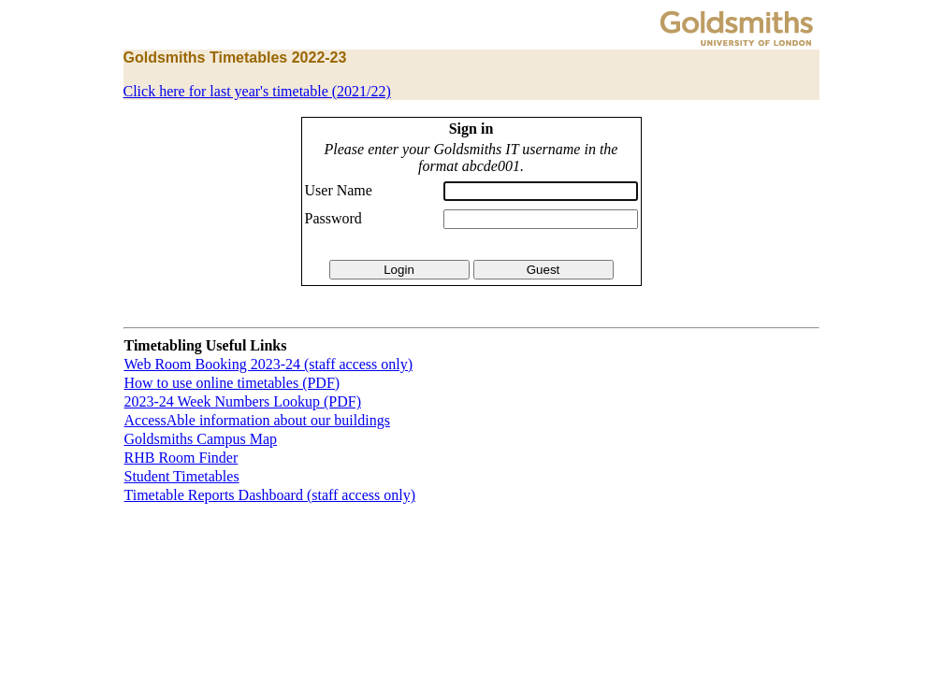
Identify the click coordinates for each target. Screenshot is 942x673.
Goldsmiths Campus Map (201, 439)
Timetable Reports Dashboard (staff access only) (269, 495)
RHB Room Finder (181, 457)
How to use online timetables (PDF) (232, 383)
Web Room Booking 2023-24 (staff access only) (268, 364)
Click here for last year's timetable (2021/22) (257, 91)
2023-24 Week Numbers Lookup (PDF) (243, 401)
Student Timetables (181, 476)
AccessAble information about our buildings (257, 420)
